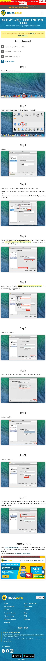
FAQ (25, 616)
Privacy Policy (9, 616)
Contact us (28, 606)
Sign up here (23, 35)
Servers (6, 610)
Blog (25, 613)
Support (27, 610)
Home (6, 603)
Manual (27, 619)
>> (21, 8)
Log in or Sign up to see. (21, 242)
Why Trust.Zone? (30, 603)
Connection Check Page (22, 553)
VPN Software (9, 606)
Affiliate (7, 622)
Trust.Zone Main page (12, 547)
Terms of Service (10, 613)
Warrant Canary (10, 619)
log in (32, 33)
